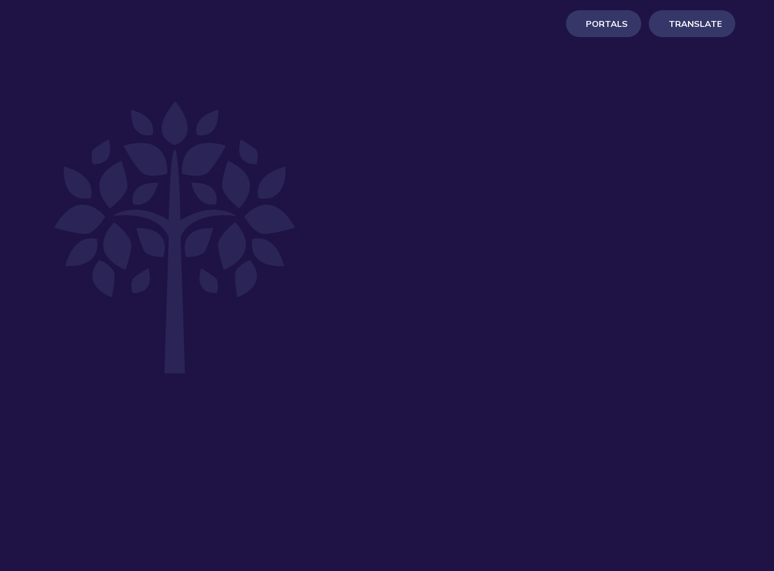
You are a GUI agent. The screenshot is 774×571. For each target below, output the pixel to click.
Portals (607, 35)
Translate (695, 35)
